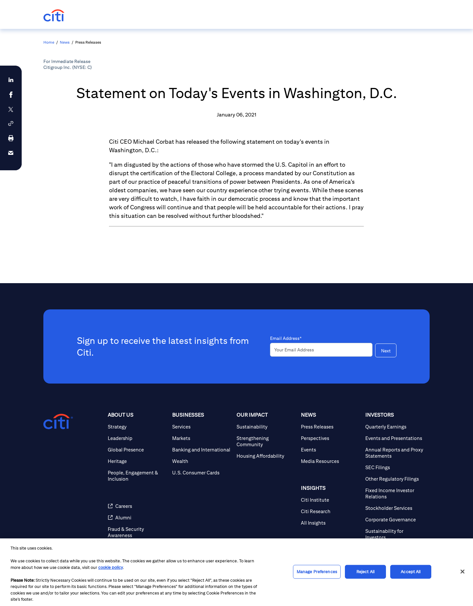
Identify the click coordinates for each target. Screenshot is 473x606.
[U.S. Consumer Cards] (201, 473)
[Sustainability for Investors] (394, 534)
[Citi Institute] (330, 500)
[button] (11, 123)
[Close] (462, 571)
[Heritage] (137, 461)
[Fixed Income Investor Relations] (394, 493)
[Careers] (137, 506)
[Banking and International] (201, 450)
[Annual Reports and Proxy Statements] (394, 453)
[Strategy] (137, 427)
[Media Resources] (330, 461)
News (65, 42)
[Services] (201, 427)
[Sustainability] (266, 427)
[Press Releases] (330, 427)
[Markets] (201, 438)
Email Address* (286, 338)
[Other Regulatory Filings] (394, 479)
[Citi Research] (330, 511)
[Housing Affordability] (266, 456)
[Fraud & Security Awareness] (137, 532)
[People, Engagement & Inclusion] (137, 476)
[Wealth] (201, 461)
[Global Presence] (137, 450)
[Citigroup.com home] (58, 421)
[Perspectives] (330, 438)
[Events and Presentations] (394, 438)
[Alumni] (137, 517)
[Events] (330, 450)
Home (48, 42)
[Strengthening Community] (266, 441)
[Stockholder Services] (394, 508)
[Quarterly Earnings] (394, 427)
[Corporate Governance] (394, 519)
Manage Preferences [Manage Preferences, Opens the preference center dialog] (317, 571)
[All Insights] (330, 523)
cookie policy (110, 567)
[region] (236, 572)
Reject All (365, 571)
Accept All (410, 571)
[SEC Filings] (394, 467)
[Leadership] (137, 438)
